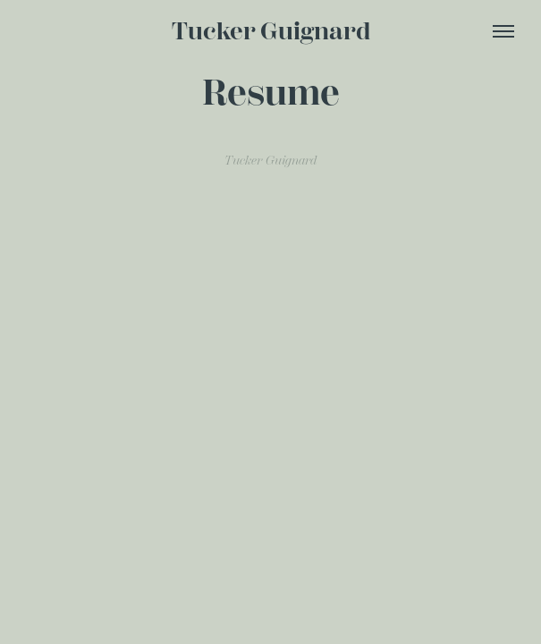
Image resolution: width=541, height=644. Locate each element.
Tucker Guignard (271, 31)
